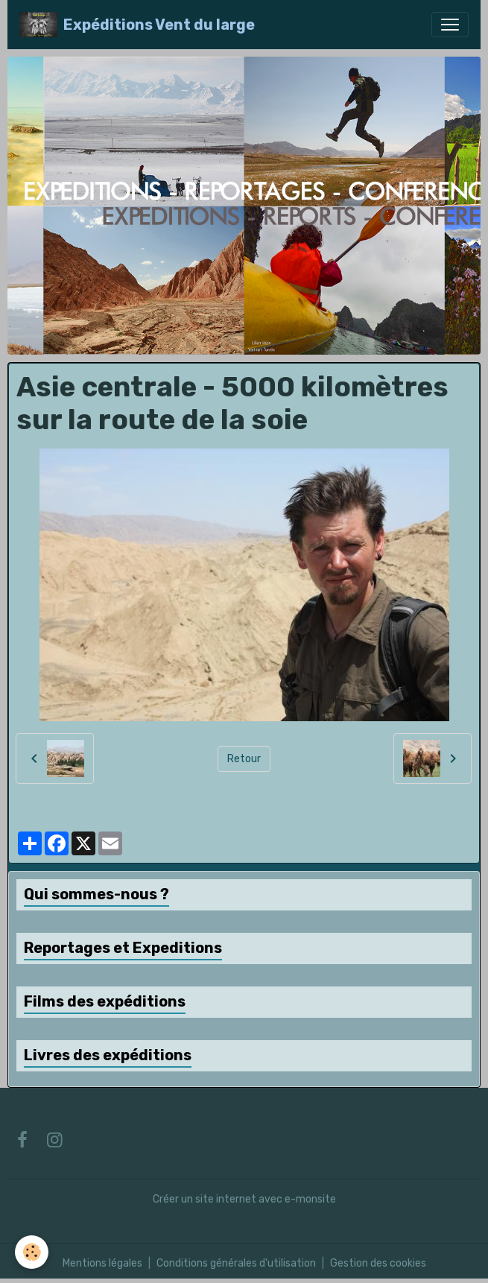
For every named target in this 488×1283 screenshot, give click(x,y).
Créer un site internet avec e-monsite (244, 1199)
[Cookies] (31, 1252)
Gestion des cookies (378, 1263)
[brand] (137, 24)
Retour (244, 759)
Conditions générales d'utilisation (236, 1263)
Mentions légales (102, 1263)
